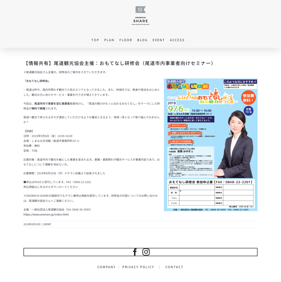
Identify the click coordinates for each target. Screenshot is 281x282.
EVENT (47, 224)
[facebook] (135, 252)
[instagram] (146, 252)
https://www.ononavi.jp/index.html (46, 214)
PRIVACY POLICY (140, 266)
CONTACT (173, 266)
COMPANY (107, 266)
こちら (41, 187)
